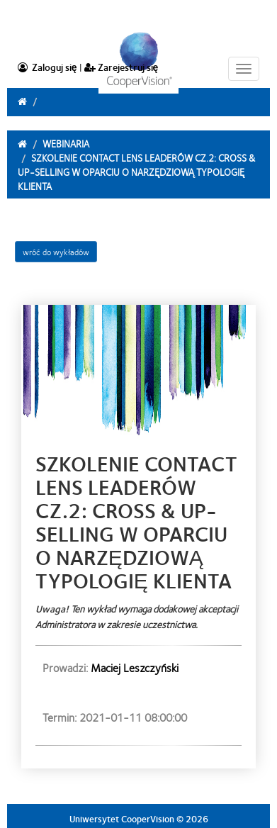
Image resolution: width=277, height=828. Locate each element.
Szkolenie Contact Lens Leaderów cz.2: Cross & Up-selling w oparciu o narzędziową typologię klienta (136, 172)
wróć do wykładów (56, 251)
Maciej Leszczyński (135, 667)
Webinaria (66, 143)
